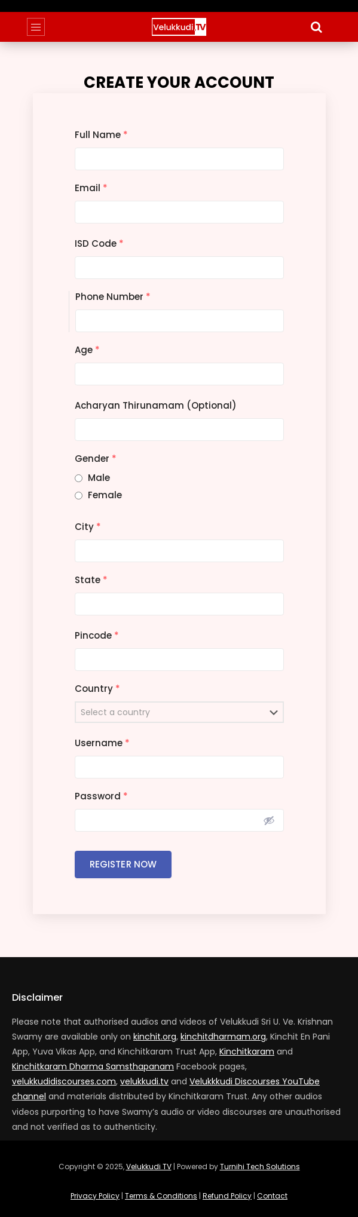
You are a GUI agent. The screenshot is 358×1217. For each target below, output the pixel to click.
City (88, 526)
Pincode (97, 635)
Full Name (101, 134)
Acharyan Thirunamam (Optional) (156, 405)
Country (97, 688)
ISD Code (99, 243)
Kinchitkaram (246, 1051)
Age (87, 349)
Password (101, 796)
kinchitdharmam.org (223, 1037)
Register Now (123, 864)
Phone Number (113, 296)
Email (91, 188)
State (91, 579)
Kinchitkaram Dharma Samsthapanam (93, 1066)
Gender (96, 458)
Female (105, 495)
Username (102, 743)
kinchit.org (154, 1037)
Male (99, 477)
